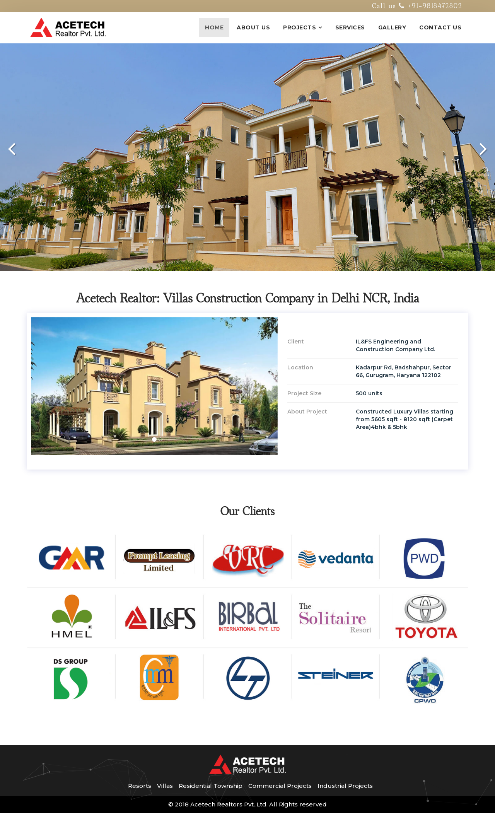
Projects (299, 27)
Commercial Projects (280, 785)
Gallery (392, 27)
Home (214, 27)
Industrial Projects (345, 785)
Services (350, 27)
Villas (165, 785)
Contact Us (440, 27)
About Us (253, 27)
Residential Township (210, 785)
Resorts (139, 785)
